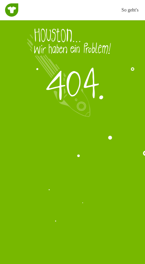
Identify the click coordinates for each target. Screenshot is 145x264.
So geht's (130, 10)
